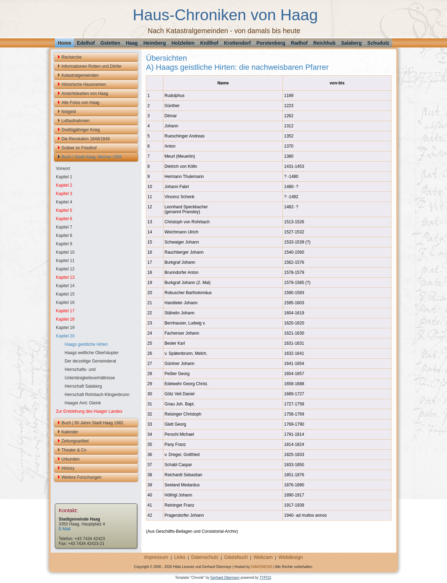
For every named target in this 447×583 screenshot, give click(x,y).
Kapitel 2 (64, 185)
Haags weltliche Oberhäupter (92, 352)
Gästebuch (236, 557)
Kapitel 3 (64, 193)
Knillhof (209, 43)
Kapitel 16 (65, 302)
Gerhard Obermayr (225, 578)
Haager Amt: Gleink (83, 403)
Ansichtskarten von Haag (84, 93)
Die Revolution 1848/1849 (85, 138)
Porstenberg (270, 43)
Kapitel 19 (65, 327)
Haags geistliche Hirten (86, 344)
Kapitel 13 (65, 277)
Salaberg (351, 43)
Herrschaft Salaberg (83, 386)
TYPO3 (265, 578)
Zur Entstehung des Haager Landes (89, 411)
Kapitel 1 (64, 176)
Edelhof (86, 43)
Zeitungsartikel (75, 441)
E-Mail (65, 528)
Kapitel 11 (65, 260)
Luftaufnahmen (75, 120)
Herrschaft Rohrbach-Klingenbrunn (97, 394)
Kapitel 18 (65, 319)
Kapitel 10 (65, 252)
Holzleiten (183, 43)
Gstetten (110, 43)
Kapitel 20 (65, 336)
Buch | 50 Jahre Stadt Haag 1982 (92, 422)
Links (179, 557)
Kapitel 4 (64, 202)
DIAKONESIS (261, 567)
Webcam (263, 557)
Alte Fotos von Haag (80, 102)
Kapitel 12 (65, 269)
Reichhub (324, 43)
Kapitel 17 (65, 310)
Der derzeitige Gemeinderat (90, 361)
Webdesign (290, 557)
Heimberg (154, 43)
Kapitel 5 (64, 210)
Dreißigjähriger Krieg (80, 129)
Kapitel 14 (65, 285)
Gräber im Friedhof (79, 147)
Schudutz (378, 43)
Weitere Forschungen (81, 477)
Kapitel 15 (65, 294)
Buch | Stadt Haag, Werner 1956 (91, 157)
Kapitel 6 (64, 218)
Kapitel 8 (64, 235)
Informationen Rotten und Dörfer (91, 66)
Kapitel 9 (64, 243)
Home (64, 43)
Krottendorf (237, 43)
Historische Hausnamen (83, 84)
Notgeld (68, 111)
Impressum (156, 557)
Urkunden (70, 459)
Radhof (299, 43)
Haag (132, 43)
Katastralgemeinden (80, 75)
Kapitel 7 (64, 227)
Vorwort (63, 168)
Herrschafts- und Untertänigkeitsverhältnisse (90, 373)
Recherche (71, 57)
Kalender (69, 431)
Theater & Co (73, 450)
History (67, 468)
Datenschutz (205, 557)
